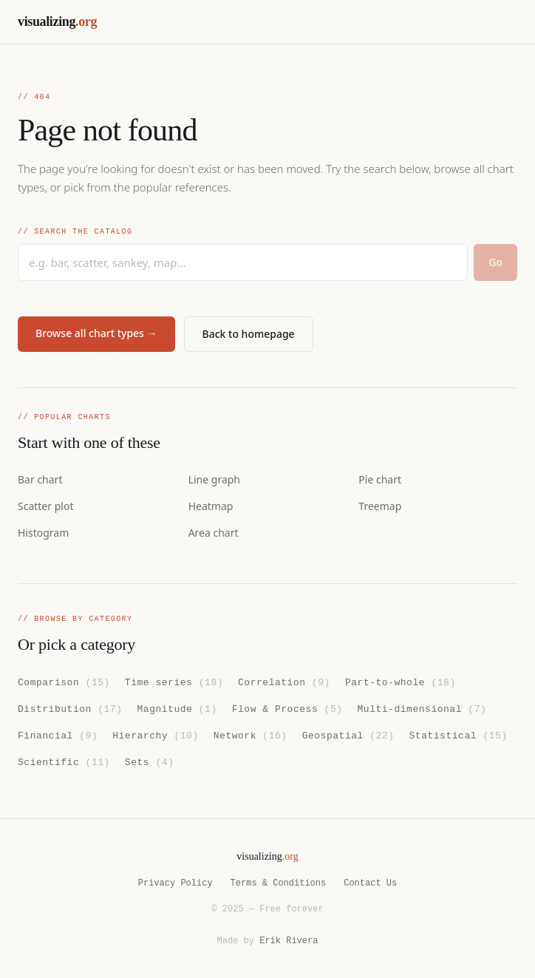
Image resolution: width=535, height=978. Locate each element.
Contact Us (370, 883)
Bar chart (40, 479)
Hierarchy (155, 734)
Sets (149, 760)
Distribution (70, 708)
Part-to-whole (400, 681)
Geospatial (348, 734)
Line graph (214, 479)
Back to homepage (248, 334)
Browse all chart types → (96, 333)
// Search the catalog (75, 232)
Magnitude (177, 708)
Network (250, 734)
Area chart (213, 533)
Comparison (64, 681)
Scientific (64, 760)
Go (495, 262)
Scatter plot (45, 506)
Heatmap (211, 506)
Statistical (458, 734)
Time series (174, 681)
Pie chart (379, 479)
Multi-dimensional (421, 708)
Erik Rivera (288, 940)
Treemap (379, 506)
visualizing (57, 21)
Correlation (284, 681)
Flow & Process (287, 708)
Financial (58, 734)
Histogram (43, 533)
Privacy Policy (175, 883)
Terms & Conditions (279, 883)
